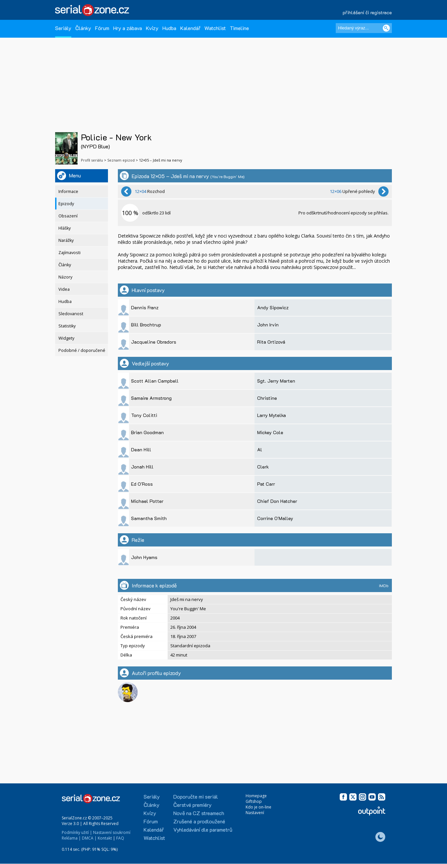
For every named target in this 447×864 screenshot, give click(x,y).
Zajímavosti (69, 252)
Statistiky (67, 326)
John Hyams (144, 557)
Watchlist (215, 27)
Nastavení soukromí (111, 832)
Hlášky (64, 228)
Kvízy (152, 27)
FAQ (120, 838)
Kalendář (190, 27)
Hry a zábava (127, 27)
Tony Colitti (144, 415)
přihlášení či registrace (367, 12)
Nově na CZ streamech (198, 812)
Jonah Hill (142, 467)
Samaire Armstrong (151, 398)
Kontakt (105, 838)
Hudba (169, 27)
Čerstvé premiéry (192, 804)
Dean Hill (141, 449)
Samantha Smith (149, 518)
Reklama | (71, 838)
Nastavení (255, 812)
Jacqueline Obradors (153, 342)
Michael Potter (147, 501)
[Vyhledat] (386, 28)
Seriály (63, 27)
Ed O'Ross (142, 484)
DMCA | (89, 838)
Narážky (66, 240)
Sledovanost (70, 314)
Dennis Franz (144, 307)
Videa (64, 289)
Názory (65, 277)
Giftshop (254, 801)
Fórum (102, 27)
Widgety (66, 338)
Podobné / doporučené (81, 350)
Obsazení (68, 216)
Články (83, 27)
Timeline (239, 27)
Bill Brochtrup (146, 324)
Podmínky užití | (77, 832)
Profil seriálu (92, 160)
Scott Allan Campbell (155, 381)
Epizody (66, 204)
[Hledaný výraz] (364, 28)
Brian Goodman (147, 432)
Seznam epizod (121, 160)
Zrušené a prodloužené (199, 821)
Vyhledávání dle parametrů (202, 829)
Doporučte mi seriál (195, 796)
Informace (68, 191)
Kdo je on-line (258, 807)
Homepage (256, 796)
